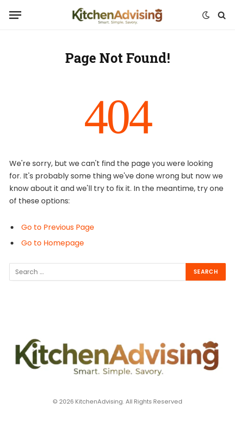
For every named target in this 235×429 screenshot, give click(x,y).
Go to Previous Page (57, 227)
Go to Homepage (52, 243)
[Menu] (15, 15)
